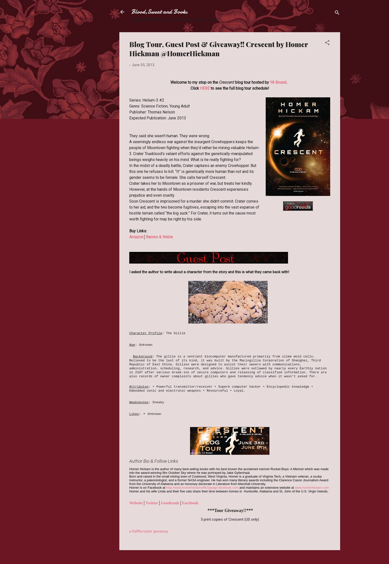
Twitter (152, 503)
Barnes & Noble (159, 237)
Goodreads (170, 503)
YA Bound (278, 82)
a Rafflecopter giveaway (148, 531)
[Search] (337, 13)
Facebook (190, 503)
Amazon (136, 237)
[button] (327, 43)
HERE (205, 88)
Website (136, 503)
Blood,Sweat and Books (159, 12)
